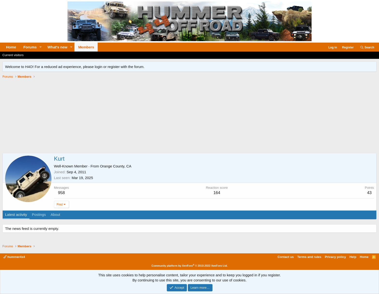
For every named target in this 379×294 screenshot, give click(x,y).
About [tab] (55, 214)
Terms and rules (309, 257)
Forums (30, 47)
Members (86, 47)
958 (61, 192)
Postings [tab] (39, 214)
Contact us (285, 257)
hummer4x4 (14, 257)
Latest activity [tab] (16, 214)
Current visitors (12, 55)
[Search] (367, 48)
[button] (40, 47)
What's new (57, 47)
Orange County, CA (115, 166)
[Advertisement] (189, 117)
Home (11, 47)
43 (369, 192)
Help (353, 257)
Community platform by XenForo (190, 265)
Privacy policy (335, 257)
